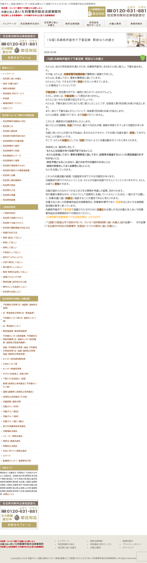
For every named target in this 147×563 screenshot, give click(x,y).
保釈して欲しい (10, 247)
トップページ (9, 23)
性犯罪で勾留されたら (13, 223)
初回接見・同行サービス (93, 23)
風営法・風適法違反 (11, 441)
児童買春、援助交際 (12, 401)
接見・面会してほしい (12, 237)
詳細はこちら (8, 494)
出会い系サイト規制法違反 (15, 451)
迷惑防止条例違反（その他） (15, 397)
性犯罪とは (8, 126)
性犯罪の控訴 (9, 185)
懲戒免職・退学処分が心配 (15, 282)
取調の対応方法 (10, 232)
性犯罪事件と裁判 (11, 146)
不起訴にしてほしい (12, 252)
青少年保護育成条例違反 (14, 426)
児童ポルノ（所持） (11, 406)
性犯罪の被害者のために (14, 165)
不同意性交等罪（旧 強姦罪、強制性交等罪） (20, 306)
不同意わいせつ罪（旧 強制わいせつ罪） (19, 319)
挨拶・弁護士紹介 (10, 84)
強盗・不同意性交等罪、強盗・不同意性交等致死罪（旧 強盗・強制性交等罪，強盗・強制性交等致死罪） (20, 350)
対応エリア (7, 108)
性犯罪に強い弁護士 (51, 23)
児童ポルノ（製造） (11, 411)
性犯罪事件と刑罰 (11, 151)
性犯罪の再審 (9, 195)
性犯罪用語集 (9, 200)
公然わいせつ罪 (10, 364)
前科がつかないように (13, 257)
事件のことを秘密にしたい (15, 287)
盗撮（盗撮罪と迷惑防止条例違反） (18, 392)
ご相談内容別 (9, 213)
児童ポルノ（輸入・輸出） (13, 421)
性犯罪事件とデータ (12, 156)
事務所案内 (136, 23)
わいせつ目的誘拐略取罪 (14, 359)
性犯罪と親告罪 (10, 131)
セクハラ (7, 456)
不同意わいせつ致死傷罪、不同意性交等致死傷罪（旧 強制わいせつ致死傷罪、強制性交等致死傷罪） (20, 339)
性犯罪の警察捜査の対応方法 (16, 228)
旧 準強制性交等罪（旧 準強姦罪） (19, 313)
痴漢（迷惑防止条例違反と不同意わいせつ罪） (20, 385)
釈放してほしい (10, 242)
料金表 (6, 98)
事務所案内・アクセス (12, 103)
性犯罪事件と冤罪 (11, 160)
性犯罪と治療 (9, 175)
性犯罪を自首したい (12, 292)
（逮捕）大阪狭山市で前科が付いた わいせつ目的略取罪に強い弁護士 (84, 222)
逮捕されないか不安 (12, 277)
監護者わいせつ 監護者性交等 (17, 461)
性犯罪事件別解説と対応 (14, 121)
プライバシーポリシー (132, 544)
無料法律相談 (72, 23)
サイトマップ (128, 547)
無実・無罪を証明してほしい (15, 272)
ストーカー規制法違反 (13, 436)
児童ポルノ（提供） (11, 416)
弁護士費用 (115, 23)
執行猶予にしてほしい (13, 267)
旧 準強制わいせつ (12, 326)
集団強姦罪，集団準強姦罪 (15, 331)
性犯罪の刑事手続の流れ (14, 136)
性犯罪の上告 (9, 190)
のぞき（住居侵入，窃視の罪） (16, 374)
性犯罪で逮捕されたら (13, 218)
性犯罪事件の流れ (29, 23)
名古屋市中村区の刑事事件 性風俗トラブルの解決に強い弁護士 (81, 226)
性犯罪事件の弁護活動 (13, 141)
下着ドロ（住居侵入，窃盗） (14, 378)
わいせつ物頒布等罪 (12, 369)
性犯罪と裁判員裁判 (12, 180)
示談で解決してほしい (13, 262)
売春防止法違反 (10, 446)
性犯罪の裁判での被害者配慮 (16, 170)
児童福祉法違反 (10, 431)
